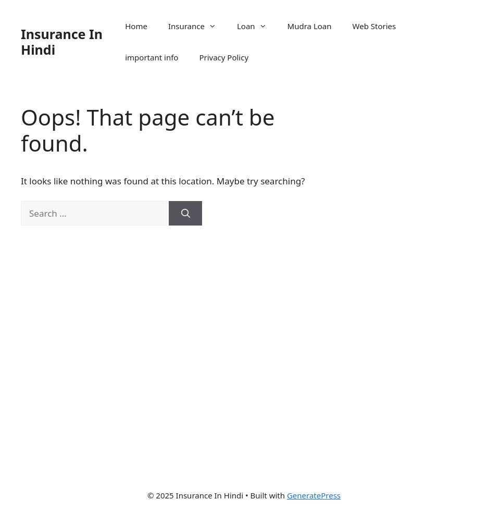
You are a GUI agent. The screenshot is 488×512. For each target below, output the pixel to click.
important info (151, 57)
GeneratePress (314, 495)
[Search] (185, 213)
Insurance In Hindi (62, 41)
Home (136, 26)
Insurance (197, 26)
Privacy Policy (223, 57)
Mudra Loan (309, 26)
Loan (257, 26)
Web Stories (374, 26)
